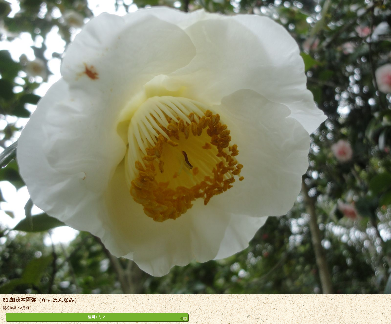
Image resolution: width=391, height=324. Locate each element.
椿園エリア (97, 317)
